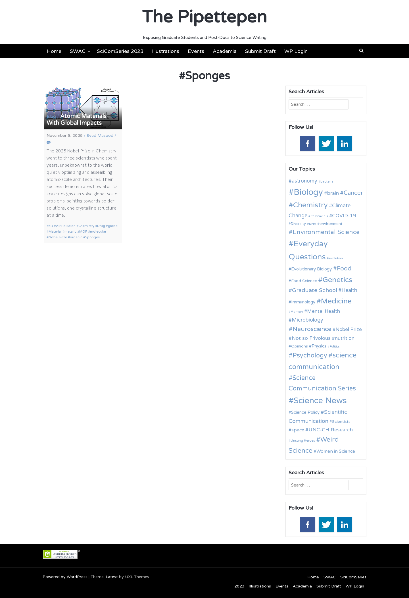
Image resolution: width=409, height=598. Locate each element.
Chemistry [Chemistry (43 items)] (310, 205)
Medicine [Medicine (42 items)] (336, 301)
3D (51, 226)
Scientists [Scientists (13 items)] (341, 421)
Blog (51, 116)
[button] (361, 50)
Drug (101, 226)
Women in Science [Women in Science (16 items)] (335, 451)
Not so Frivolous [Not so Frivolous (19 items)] (311, 338)
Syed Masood (100, 135)
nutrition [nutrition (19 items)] (344, 338)
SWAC (77, 51)
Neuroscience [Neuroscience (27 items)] (312, 329)
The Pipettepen (204, 17)
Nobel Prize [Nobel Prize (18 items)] (348, 329)
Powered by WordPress (65, 576)
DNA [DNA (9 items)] (312, 224)
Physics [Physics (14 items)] (319, 346)
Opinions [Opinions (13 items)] (299, 346)
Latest (112, 576)
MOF (83, 231)
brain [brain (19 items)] (333, 193)
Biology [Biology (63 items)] (308, 192)
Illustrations (165, 51)
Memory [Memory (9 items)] (297, 312)
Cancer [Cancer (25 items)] (353, 193)
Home (54, 51)
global (113, 226)
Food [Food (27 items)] (344, 268)
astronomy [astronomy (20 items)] (304, 181)
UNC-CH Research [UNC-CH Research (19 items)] (330, 430)
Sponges (92, 237)
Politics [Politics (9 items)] (334, 346)
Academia (225, 51)
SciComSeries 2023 (120, 51)
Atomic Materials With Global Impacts (77, 120)
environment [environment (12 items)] (331, 224)
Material (55, 231)
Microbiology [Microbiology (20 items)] (307, 320)
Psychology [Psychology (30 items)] (310, 355)
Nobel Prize (58, 237)
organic (76, 237)
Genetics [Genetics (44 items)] (337, 279)
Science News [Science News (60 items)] (320, 400)
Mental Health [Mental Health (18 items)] (323, 311)
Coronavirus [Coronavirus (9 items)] (319, 216)
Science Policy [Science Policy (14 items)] (305, 412)
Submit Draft (260, 51)
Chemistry (86, 226)
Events (196, 51)
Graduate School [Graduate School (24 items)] (314, 290)
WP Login (296, 51)
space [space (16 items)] (297, 430)
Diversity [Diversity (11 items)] (298, 224)
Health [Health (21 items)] (349, 290)
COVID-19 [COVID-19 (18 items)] (344, 216)
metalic (70, 231)
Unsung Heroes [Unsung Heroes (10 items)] (303, 440)
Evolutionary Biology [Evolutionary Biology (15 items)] (311, 269)
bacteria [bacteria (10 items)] (326, 181)
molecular (98, 231)
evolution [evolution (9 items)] (336, 258)
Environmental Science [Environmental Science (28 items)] (326, 232)
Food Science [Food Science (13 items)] (304, 280)
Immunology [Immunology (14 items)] (303, 302)
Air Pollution (66, 226)
